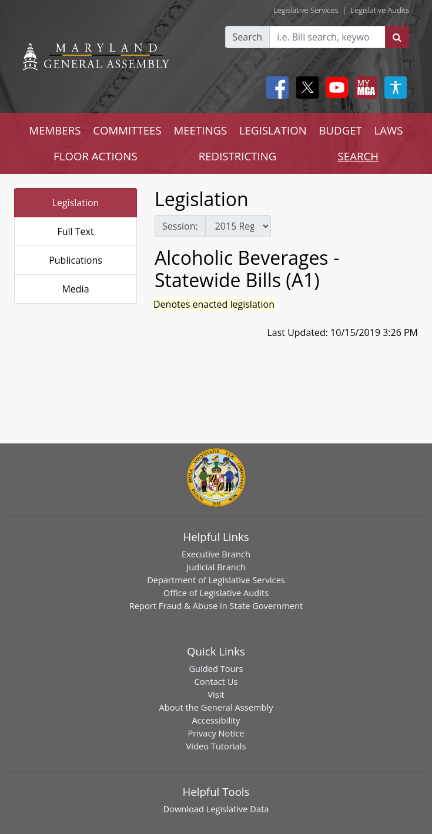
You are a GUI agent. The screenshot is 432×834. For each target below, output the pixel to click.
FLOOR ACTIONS (95, 156)
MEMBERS (55, 130)
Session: (180, 226)
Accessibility (216, 720)
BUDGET (340, 130)
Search (248, 37)
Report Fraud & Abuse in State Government (216, 605)
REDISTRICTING (238, 156)
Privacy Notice (215, 733)
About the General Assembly (216, 707)
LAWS (388, 130)
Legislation (75, 202)
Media (75, 289)
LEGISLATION (273, 130)
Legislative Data (237, 809)
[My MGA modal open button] (363, 87)
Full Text (75, 231)
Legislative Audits (379, 10)
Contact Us (215, 681)
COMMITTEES (127, 130)
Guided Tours (216, 668)
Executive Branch (216, 554)
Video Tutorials (216, 746)
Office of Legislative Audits (216, 592)
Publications (75, 260)
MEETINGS (200, 130)
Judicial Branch (216, 567)
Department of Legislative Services (216, 580)
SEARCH (358, 156)
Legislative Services (306, 10)
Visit (215, 694)
